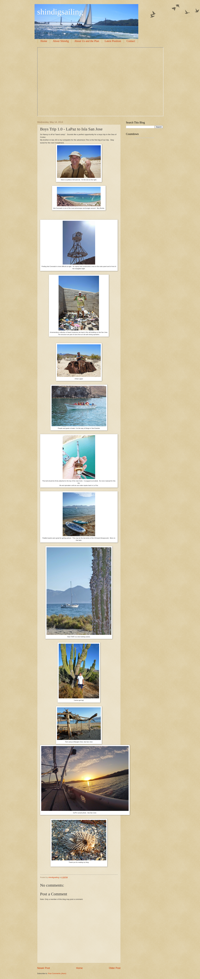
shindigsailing (60, 11)
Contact (131, 41)
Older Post (114, 968)
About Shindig (61, 41)
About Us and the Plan (86, 41)
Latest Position (113, 41)
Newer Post (43, 968)
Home (44, 41)
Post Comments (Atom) (57, 973)
